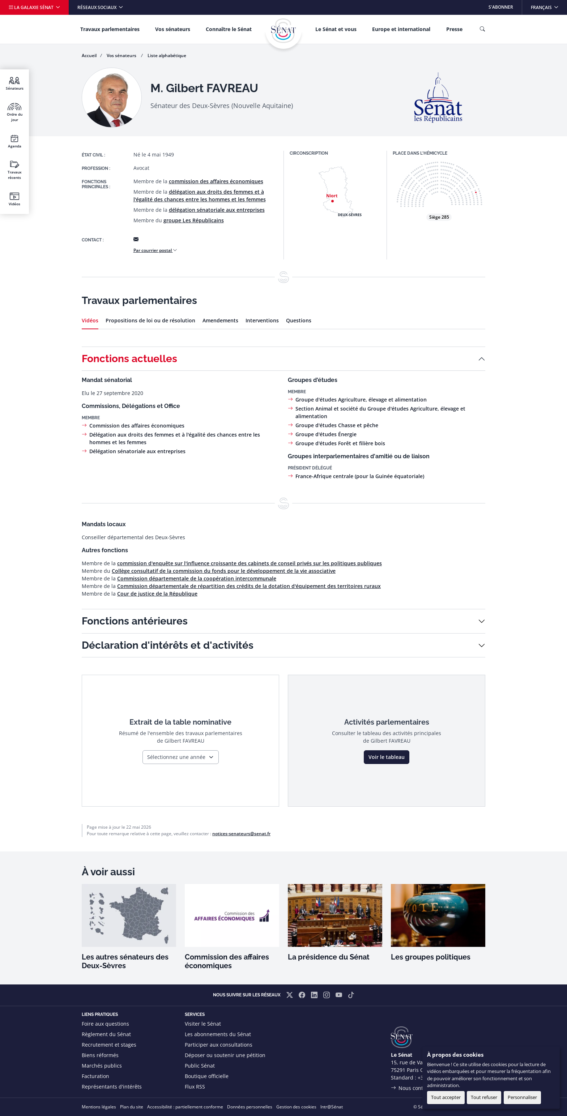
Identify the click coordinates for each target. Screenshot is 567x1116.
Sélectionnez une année (176, 757)
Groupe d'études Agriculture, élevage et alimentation (361, 399)
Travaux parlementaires (110, 29)
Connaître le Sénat (229, 29)
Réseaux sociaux (97, 7)
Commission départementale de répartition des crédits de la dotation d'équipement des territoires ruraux (249, 586)
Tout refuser (484, 1097)
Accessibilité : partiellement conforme (185, 1107)
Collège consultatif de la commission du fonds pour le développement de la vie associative (224, 570)
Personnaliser (522, 1097)
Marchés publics (102, 1065)
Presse (454, 29)
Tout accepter (446, 1097)
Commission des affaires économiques (136, 425)
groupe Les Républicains (193, 220)
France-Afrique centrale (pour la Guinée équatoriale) (359, 476)
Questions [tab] (298, 320)
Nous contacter (416, 1088)
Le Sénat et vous (336, 29)
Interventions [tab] (262, 320)
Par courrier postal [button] (155, 250)
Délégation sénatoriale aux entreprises (137, 451)
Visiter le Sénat (203, 1023)
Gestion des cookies (296, 1107)
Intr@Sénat (331, 1107)
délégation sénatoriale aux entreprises (217, 209)
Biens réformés (100, 1055)
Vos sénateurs (172, 29)
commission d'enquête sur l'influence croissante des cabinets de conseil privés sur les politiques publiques (249, 563)
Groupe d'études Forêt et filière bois (340, 443)
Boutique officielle (207, 1076)
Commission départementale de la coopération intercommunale (196, 578)
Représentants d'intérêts (112, 1086)
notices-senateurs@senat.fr (241, 833)
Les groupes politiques (430, 957)
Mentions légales (99, 1107)
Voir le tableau (386, 757)
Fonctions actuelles (129, 359)
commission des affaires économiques (216, 181)
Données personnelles (249, 1107)
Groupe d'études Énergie (326, 434)
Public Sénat (200, 1065)
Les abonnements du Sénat (218, 1034)
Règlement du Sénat (106, 1034)
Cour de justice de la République (157, 593)
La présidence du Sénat (329, 957)
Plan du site (131, 1107)
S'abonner (501, 7)
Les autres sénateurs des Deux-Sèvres (125, 961)
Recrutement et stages (109, 1044)
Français (548, 5)
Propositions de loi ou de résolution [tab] (150, 320)
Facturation (95, 1076)
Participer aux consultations (218, 1044)
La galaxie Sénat (32, 7)
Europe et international (401, 29)
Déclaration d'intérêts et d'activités (167, 645)
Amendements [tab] (220, 320)
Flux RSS (195, 1086)
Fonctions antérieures (135, 621)
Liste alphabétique (167, 55)
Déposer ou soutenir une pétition (225, 1055)
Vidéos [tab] (90, 320)
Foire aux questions (105, 1023)
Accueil (89, 55)
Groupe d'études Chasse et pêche (336, 425)
